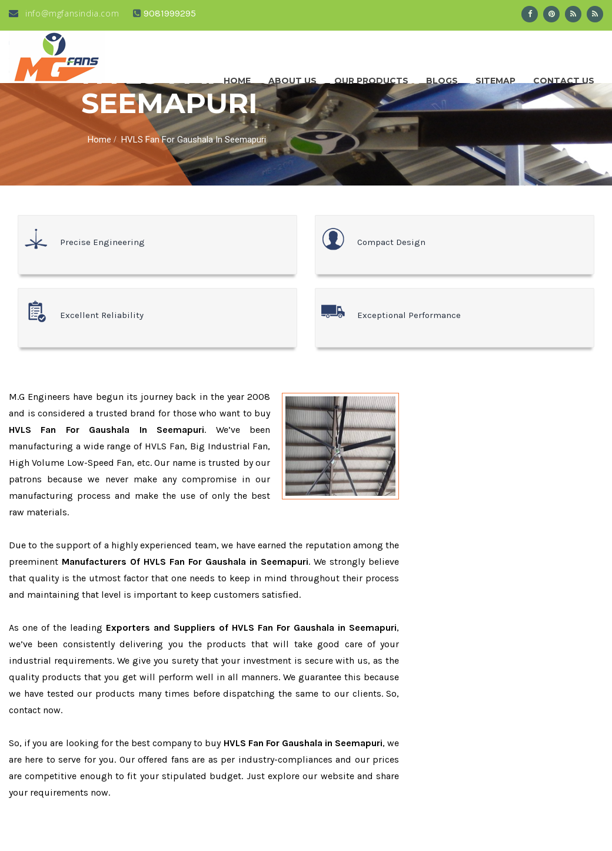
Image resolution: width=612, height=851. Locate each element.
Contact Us (563, 77)
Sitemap (495, 77)
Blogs (442, 77)
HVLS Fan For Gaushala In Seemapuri (193, 139)
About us (292, 77)
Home (237, 77)
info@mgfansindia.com (64, 13)
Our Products (371, 77)
